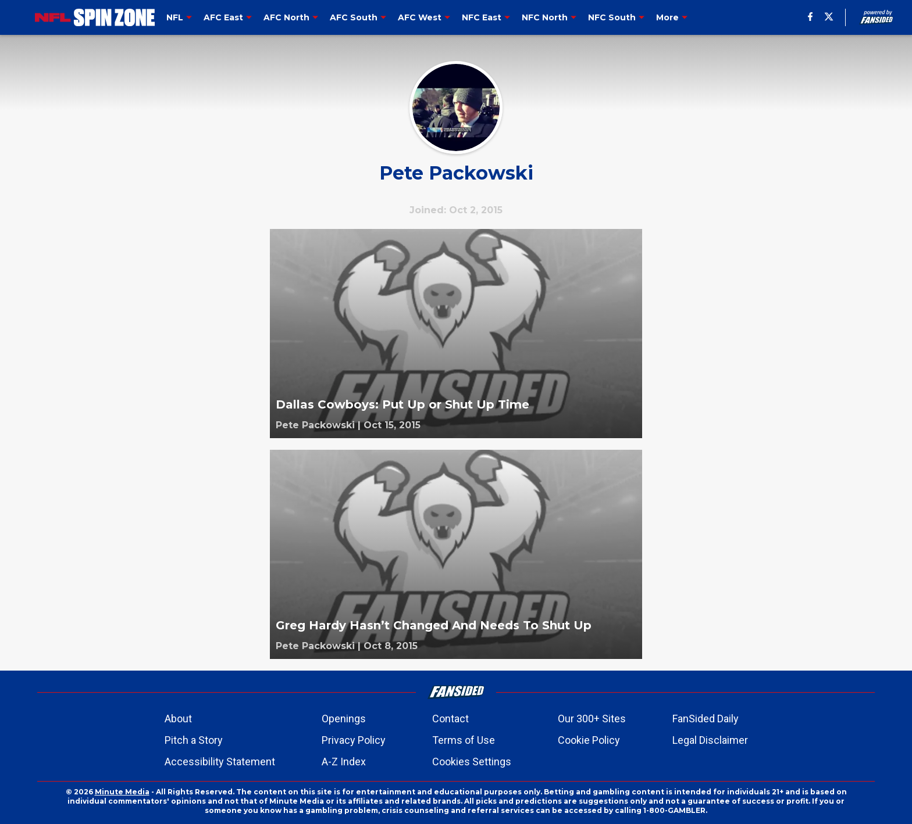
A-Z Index (344, 761)
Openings (344, 718)
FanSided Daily (705, 718)
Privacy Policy (354, 740)
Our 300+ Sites (592, 718)
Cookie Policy (589, 740)
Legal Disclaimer (710, 740)
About (178, 718)
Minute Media (122, 791)
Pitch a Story (194, 740)
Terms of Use (463, 740)
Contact (450, 718)
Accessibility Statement (220, 761)
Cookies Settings (471, 761)
